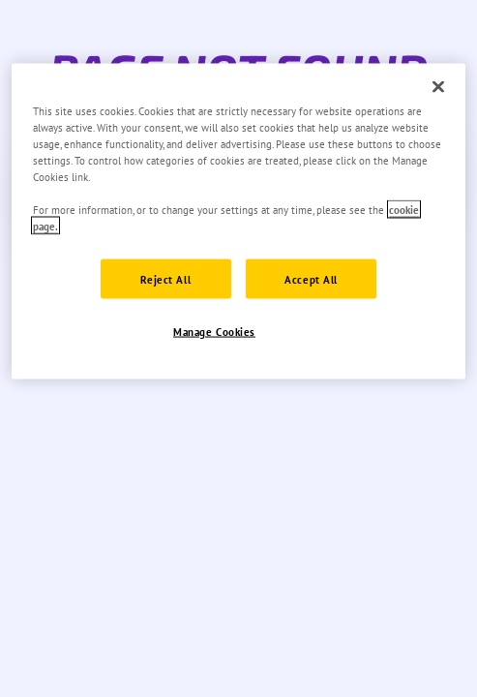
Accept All (311, 278)
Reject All (165, 278)
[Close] (438, 87)
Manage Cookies (214, 331)
